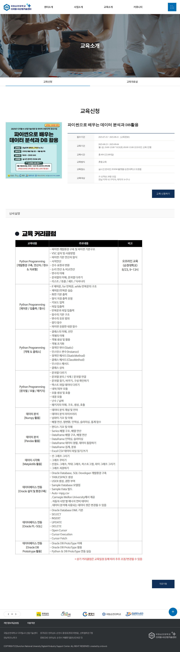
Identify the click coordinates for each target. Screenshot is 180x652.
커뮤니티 (138, 6)
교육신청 (47, 81)
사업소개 (78, 6)
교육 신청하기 (163, 193)
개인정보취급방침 (11, 623)
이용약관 (31, 623)
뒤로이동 (163, 583)
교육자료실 (132, 81)
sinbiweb (103, 646)
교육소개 (108, 6)
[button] (8, 614)
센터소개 (48, 6)
